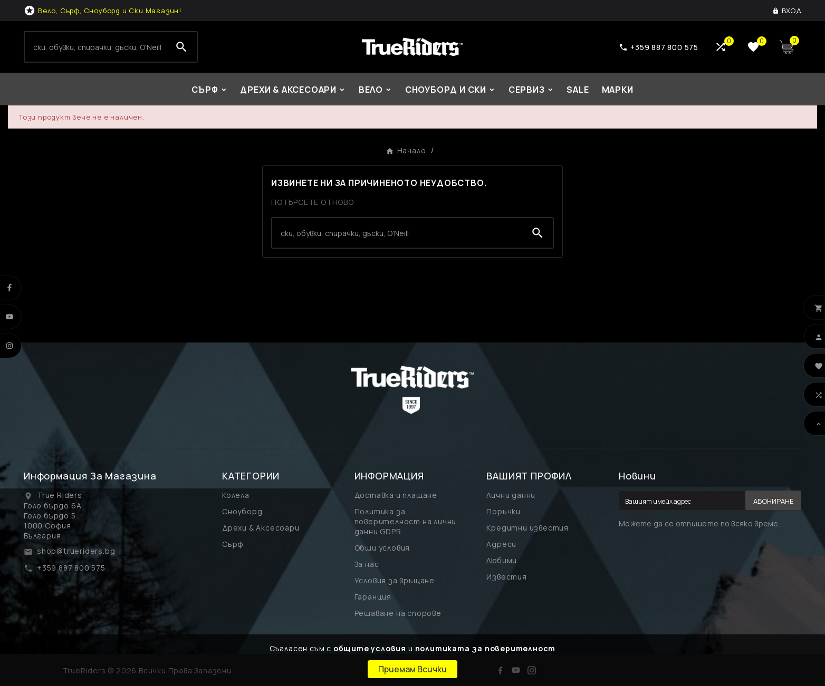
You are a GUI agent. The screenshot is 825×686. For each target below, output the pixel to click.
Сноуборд (242, 511)
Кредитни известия (527, 528)
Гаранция (372, 597)
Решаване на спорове (398, 613)
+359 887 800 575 (71, 568)
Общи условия (382, 548)
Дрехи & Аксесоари (261, 528)
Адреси (501, 544)
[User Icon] (786, 10)
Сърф (233, 544)
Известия (506, 577)
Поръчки (503, 511)
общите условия (369, 648)
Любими (501, 560)
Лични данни (510, 495)
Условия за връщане (394, 580)
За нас (366, 564)
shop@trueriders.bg (76, 551)
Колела (236, 495)
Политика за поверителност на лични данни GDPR (405, 521)
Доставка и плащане (395, 495)
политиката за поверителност (485, 648)
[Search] (95, 47)
